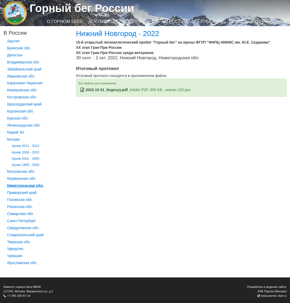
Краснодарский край (24, 104)
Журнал (259, 21)
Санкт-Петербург (21, 221)
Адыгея (13, 41)
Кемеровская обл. (22, 90)
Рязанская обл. (20, 207)
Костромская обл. (22, 97)
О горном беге (64, 21)
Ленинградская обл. (24, 125)
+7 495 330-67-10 (18, 295)
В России (176, 21)
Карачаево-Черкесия (24, 83)
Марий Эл (15, 132)
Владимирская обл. (23, 62)
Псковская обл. (20, 200)
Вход (281, 21)
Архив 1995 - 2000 (25, 165)
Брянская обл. (19, 48)
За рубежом (208, 21)
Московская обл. (21, 171)
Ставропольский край (25, 235)
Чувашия (14, 256)
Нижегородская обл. (25, 185)
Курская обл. (18, 118)
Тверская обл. (19, 242)
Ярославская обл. (22, 263)
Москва (13, 139)
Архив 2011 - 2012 (25, 146)
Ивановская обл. (21, 76)
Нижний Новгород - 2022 (117, 33)
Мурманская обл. (21, 178)
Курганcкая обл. (20, 111)
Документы (102, 21)
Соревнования (140, 21)
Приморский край (22, 193)
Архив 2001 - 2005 (25, 159)
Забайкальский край (24, 69)
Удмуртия (15, 249)
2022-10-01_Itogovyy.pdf (107, 90)
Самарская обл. (20, 214)
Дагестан (14, 55)
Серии (236, 21)
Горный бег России (81, 8)
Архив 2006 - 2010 (25, 152)
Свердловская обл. (23, 228)
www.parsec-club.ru (274, 295)
